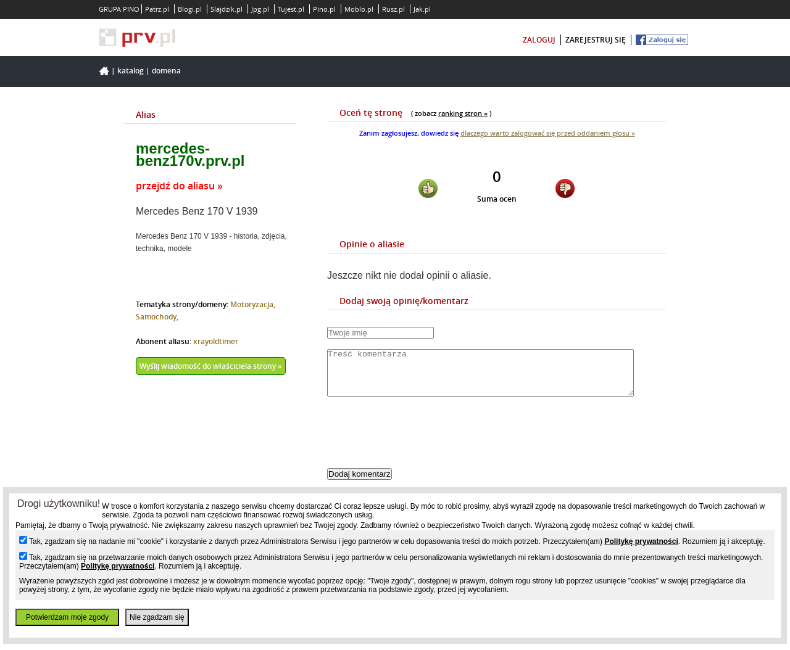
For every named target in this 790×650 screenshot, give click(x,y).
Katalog (130, 70)
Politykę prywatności (641, 541)
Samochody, (157, 316)
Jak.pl (422, 9)
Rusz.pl (393, 9)
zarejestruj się (595, 40)
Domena (166, 70)
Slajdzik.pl (226, 9)
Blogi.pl (190, 9)
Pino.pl (324, 9)
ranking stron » (463, 113)
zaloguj (539, 40)
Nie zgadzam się (157, 617)
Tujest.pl (291, 9)
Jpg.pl (260, 9)
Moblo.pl (358, 9)
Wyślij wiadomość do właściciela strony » (210, 366)
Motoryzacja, (252, 304)
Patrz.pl (157, 9)
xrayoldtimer (215, 341)
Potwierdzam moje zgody (67, 617)
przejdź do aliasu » (179, 185)
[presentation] (421, 443)
